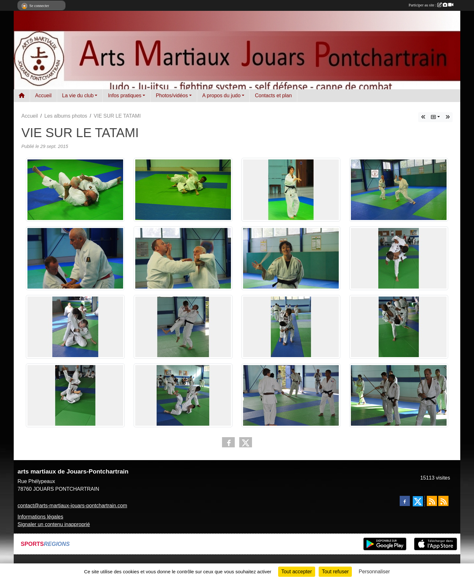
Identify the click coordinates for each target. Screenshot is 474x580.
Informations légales (40, 516)
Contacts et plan (273, 95)
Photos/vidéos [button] (172, 95)
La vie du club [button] (78, 95)
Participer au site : (431, 5)
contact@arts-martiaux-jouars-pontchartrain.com (72, 505)
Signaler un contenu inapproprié (54, 524)
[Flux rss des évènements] (443, 501)
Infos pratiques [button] (124, 95)
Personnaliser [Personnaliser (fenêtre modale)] (374, 571)
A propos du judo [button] (221, 95)
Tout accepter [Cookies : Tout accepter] (296, 571)
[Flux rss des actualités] (432, 501)
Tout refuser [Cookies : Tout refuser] (335, 571)
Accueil (43, 95)
